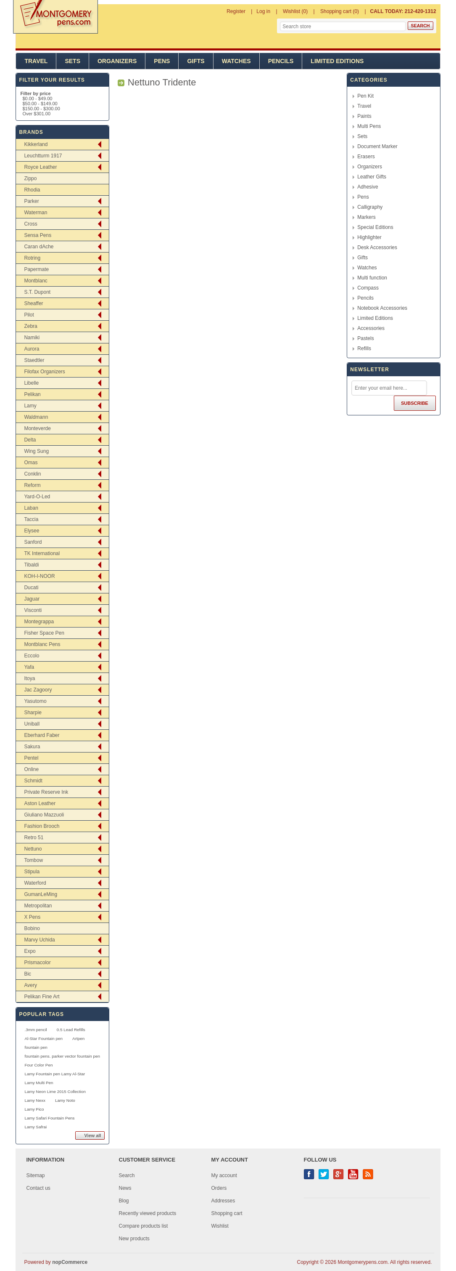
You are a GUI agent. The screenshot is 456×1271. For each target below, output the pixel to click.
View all (92, 1135)
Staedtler (34, 360)
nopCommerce (69, 1262)
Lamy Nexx (34, 1100)
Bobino (32, 928)
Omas (30, 462)
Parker (31, 201)
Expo (29, 951)
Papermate (36, 269)
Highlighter (369, 237)
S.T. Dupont (37, 292)
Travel (35, 61)
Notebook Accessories (382, 308)
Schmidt (33, 781)
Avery (30, 985)
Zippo (30, 178)
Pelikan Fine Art (41, 997)
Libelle (31, 383)
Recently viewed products (148, 1213)
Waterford (35, 883)
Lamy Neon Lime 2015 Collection (54, 1091)
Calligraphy (369, 207)
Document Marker (377, 146)
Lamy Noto (65, 1100)
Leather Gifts (371, 177)
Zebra (30, 326)
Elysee (31, 531)
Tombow (33, 860)
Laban (31, 508)
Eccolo (31, 656)
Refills (364, 348)
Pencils (281, 61)
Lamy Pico (34, 1109)
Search (127, 1175)
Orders (219, 1188)
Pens (162, 61)
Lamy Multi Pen (38, 1082)
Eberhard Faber (41, 735)
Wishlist (220, 1226)
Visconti (33, 610)
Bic (27, 974)
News (125, 1188)
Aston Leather (39, 803)
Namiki (32, 337)
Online (31, 769)
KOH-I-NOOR (39, 576)
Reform (32, 485)
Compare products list (143, 1226)
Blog (124, 1201)
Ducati (31, 587)
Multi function (372, 278)
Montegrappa (39, 622)
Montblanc (35, 281)
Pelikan (32, 394)
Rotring (32, 258)
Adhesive (367, 187)
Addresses (223, 1201)
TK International (42, 553)
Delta (30, 440)
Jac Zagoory (38, 690)
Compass (368, 288)
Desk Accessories (377, 247)
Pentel (31, 758)
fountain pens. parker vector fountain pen (62, 1056)
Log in (263, 11)
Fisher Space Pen (44, 633)
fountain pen (35, 1047)
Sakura (32, 747)
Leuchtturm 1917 (43, 156)
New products (134, 1239)
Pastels (365, 338)
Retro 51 (33, 837)
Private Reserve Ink (46, 792)
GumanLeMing (40, 894)
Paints (364, 116)
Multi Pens (369, 126)
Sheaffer (33, 303)
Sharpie (32, 712)
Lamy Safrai (35, 1127)
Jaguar (32, 599)
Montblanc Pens (42, 644)
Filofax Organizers (44, 372)
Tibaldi (31, 565)
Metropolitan (38, 906)
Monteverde (37, 428)
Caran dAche (38, 247)
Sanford (33, 542)
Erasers (365, 157)
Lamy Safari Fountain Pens (49, 1118)
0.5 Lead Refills (71, 1029)
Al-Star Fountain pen (43, 1038)
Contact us (38, 1188)
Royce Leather (40, 167)
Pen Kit (365, 96)
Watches (236, 61)
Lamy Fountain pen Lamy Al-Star (54, 1074)
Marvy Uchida (39, 940)
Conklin (32, 474)
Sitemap (35, 1175)
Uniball (32, 724)
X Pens (32, 917)
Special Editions (375, 227)
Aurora (31, 349)
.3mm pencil (35, 1029)
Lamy (30, 406)
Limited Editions (337, 61)
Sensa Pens (37, 235)
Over (36, 113)
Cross (30, 224)
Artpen (78, 1038)
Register (236, 11)
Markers (366, 217)
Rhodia (32, 190)
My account (224, 1175)
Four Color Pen (38, 1065)
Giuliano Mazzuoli (44, 815)
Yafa (29, 667)
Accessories (371, 328)
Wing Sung (36, 451)
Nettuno (33, 849)
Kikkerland (35, 144)
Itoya (29, 678)
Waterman (35, 212)
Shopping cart (226, 1213)
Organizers (117, 61)
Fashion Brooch (41, 826)
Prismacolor (37, 962)
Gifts (195, 61)
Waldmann (36, 417)
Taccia (31, 519)
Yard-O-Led (37, 497)
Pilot (29, 315)
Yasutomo (35, 701)
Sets (72, 61)
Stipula (32, 872)
